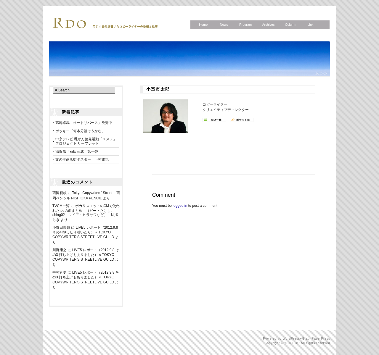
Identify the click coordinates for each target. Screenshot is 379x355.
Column (290, 24)
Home (203, 24)
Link (310, 24)
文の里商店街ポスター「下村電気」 (83, 159)
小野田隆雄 (61, 227)
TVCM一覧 (61, 206)
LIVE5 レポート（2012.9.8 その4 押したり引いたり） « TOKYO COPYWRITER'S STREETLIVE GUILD (85, 232)
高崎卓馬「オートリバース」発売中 (83, 123)
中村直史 (59, 272)
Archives (268, 24)
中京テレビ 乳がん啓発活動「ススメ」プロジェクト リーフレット (86, 141)
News (224, 24)
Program (245, 24)
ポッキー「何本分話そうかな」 (80, 131)
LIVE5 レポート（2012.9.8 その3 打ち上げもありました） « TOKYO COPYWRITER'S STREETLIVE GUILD (85, 255)
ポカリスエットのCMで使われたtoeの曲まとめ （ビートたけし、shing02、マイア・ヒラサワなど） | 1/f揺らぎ (86, 213)
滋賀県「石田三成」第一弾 (76, 151)
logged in (180, 206)
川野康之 (59, 250)
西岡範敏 (59, 193)
